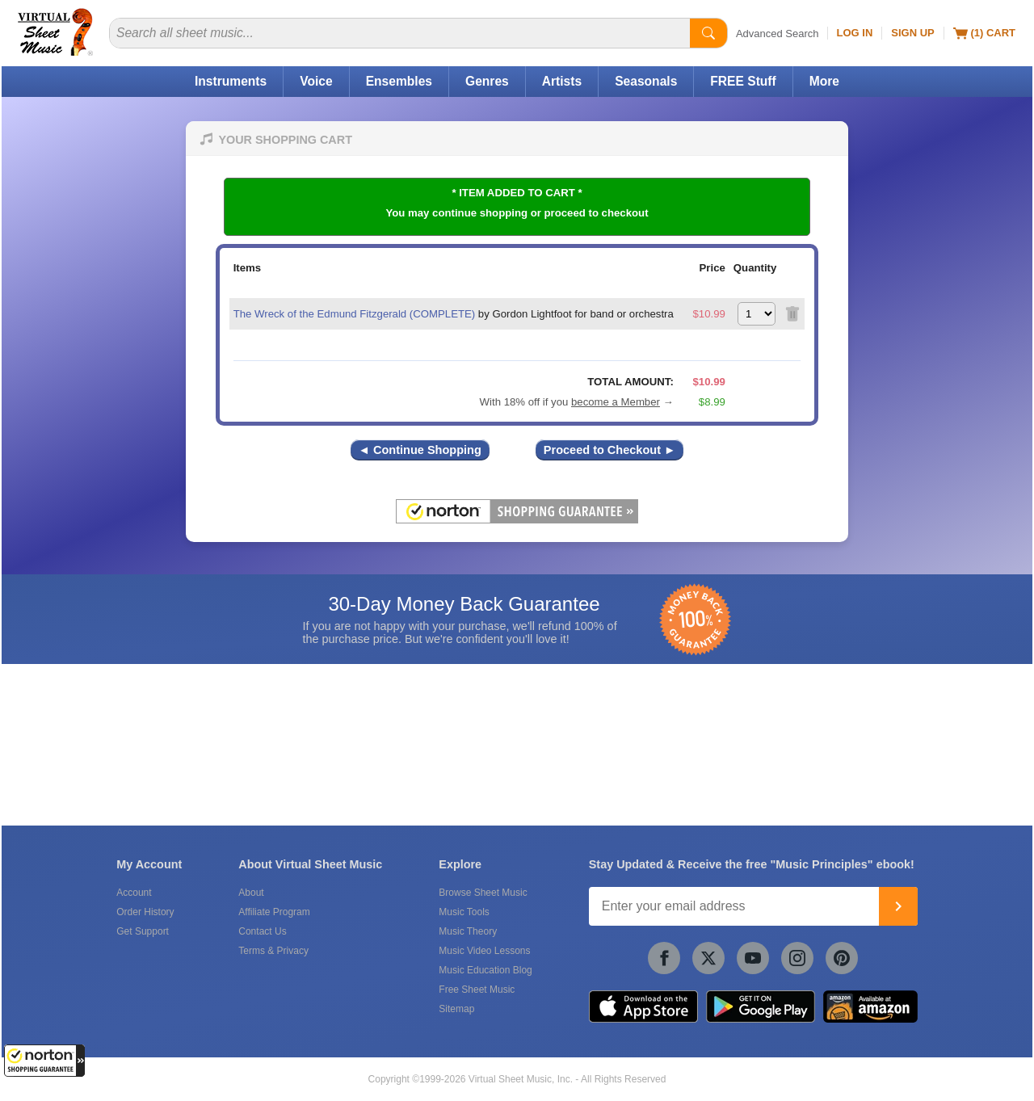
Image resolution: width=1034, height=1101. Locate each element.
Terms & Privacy (273, 950)
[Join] (898, 906)
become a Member (615, 402)
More (824, 81)
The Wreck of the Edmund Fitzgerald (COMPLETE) (354, 314)
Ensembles (399, 81)
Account (133, 892)
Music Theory (468, 931)
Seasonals (646, 81)
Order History (145, 912)
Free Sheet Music (477, 989)
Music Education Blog (485, 970)
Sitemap (456, 1009)
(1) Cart (984, 33)
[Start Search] (708, 33)
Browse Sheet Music (483, 892)
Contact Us (262, 931)
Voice (316, 81)
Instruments (231, 81)
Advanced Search (777, 33)
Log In (855, 33)
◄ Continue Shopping (420, 449)
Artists (562, 81)
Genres (487, 81)
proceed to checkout (596, 213)
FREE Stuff (743, 81)
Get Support (142, 931)
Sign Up (912, 33)
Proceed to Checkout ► (610, 449)
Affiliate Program (273, 912)
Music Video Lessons (484, 950)
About (250, 892)
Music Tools (464, 912)
